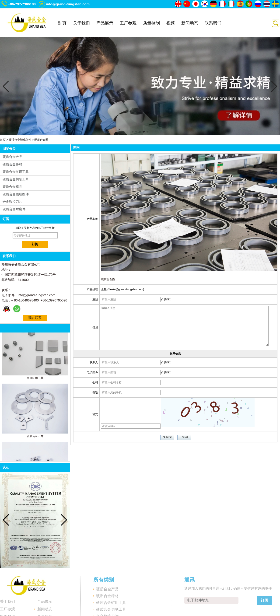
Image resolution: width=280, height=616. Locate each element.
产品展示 (104, 23)
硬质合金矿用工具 (16, 172)
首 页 (61, 23)
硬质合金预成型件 (20, 139)
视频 (170, 23)
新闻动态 (189, 23)
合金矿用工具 (35, 379)
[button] (132, 132)
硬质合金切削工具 (16, 179)
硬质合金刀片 (35, 437)
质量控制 (151, 23)
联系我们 (213, 23)
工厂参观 (128, 23)
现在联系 (35, 318)
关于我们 (81, 23)
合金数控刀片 (12, 201)
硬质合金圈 (108, 279)
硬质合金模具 (12, 187)
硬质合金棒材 (12, 164)
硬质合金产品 (12, 157)
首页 (3, 139)
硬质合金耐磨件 (14, 209)
